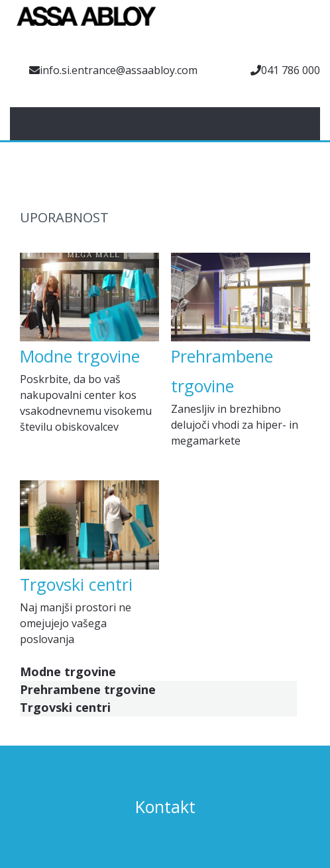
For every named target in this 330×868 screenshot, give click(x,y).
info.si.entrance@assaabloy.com (118, 70)
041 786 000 (290, 70)
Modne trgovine (80, 356)
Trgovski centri (76, 584)
